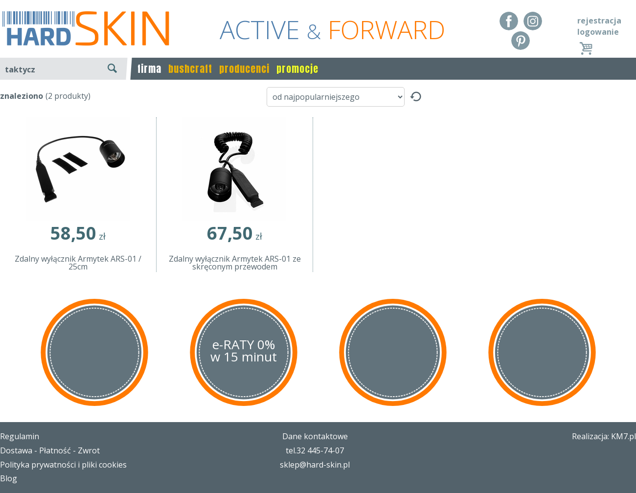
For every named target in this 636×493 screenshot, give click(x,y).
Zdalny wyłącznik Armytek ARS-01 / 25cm (78, 262)
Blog (8, 478)
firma (149, 68)
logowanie (598, 31)
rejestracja (599, 20)
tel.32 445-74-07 (315, 450)
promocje (297, 68)
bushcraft (190, 68)
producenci (244, 68)
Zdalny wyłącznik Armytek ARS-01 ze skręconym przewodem (235, 262)
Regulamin (19, 436)
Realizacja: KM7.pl (604, 436)
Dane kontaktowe (315, 436)
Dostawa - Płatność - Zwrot (50, 450)
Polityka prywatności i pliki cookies (63, 464)
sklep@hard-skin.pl (315, 464)
